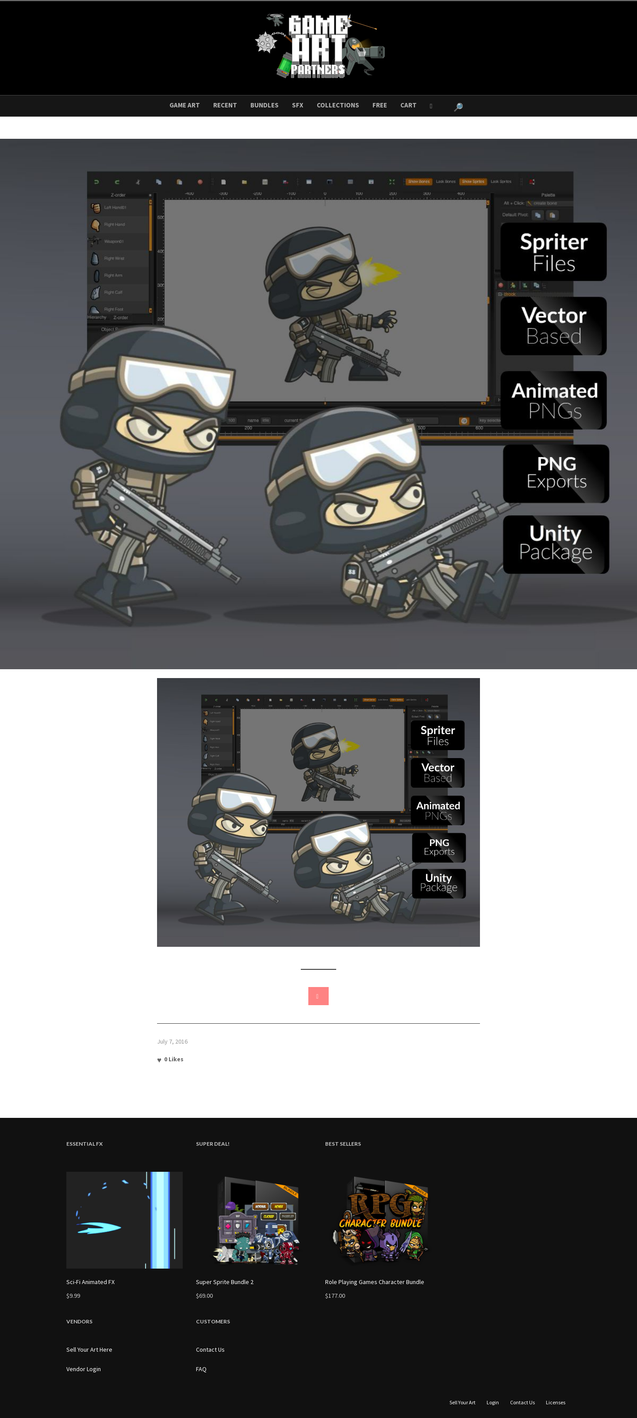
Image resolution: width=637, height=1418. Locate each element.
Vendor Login (83, 1369)
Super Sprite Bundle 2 (224, 1282)
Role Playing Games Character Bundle (374, 1282)
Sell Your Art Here (89, 1349)
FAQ (201, 1369)
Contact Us (210, 1349)
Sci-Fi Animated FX (90, 1282)
